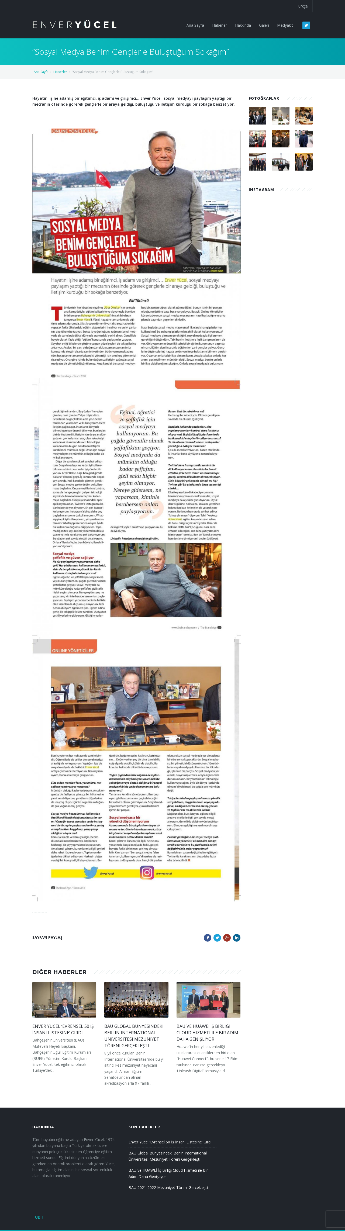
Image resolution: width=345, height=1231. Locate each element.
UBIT (39, 1217)
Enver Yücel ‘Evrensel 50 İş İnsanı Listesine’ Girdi (170, 1141)
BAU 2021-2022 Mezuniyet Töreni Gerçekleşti (168, 1187)
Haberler (60, 72)
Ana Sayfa (41, 72)
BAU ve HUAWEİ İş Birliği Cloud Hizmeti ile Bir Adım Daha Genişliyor (207, 1032)
